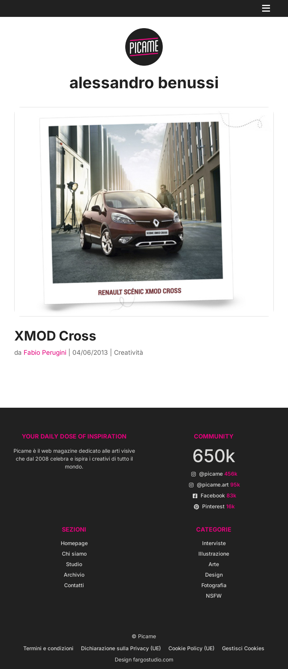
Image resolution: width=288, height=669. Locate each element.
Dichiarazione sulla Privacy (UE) (121, 648)
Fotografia (213, 585)
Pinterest (218, 506)
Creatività (128, 352)
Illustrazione (213, 553)
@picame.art (218, 484)
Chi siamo (74, 553)
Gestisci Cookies (243, 648)
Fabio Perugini (45, 352)
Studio (74, 564)
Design (214, 574)
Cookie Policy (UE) (191, 648)
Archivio (74, 574)
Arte (213, 564)
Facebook (218, 495)
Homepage (74, 543)
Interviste (214, 543)
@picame (218, 473)
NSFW (214, 595)
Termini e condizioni (48, 648)
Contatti (74, 585)
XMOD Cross (55, 336)
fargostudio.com (153, 659)
